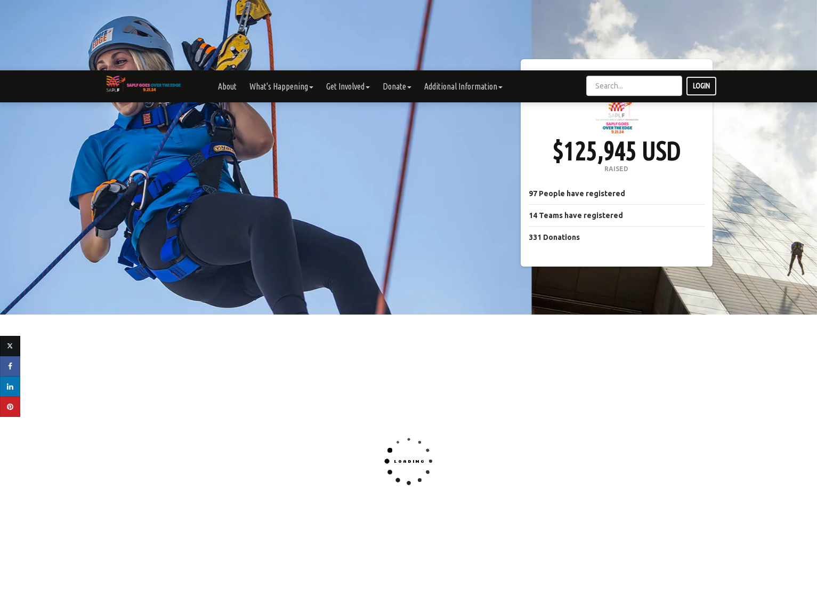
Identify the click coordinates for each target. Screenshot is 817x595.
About (227, 16)
